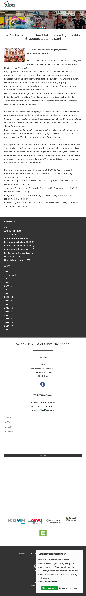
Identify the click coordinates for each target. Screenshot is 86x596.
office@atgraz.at (46, 410)
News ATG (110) (12, 256)
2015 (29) (9, 315)
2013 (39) (9, 322)
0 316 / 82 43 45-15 (45, 406)
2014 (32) (9, 319)
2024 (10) (9, 282)
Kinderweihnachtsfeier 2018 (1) (19, 238)
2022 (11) (9, 289)
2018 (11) (9, 304)
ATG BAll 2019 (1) (12, 234)
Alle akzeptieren (49, 588)
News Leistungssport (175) (17, 260)
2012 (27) (9, 326)
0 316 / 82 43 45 (47, 402)
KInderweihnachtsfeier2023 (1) (19, 253)
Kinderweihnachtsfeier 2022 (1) (19, 242)
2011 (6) (8, 330)
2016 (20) (9, 311)
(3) (5, 227)
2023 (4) (8, 286)
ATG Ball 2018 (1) (12, 231)
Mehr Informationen (47, 581)
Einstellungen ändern (69, 588)
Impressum (31, 553)
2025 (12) (9, 279)
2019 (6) (8, 300)
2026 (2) (8, 271)
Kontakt (22, 553)
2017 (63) (9, 308)
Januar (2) (12, 275)
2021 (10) (9, 293)
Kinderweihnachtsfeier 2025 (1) (19, 249)
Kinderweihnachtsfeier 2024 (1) (19, 245)
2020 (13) (9, 297)
